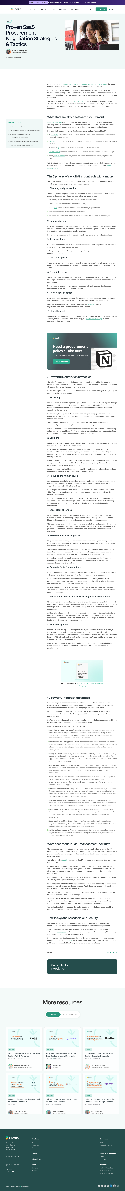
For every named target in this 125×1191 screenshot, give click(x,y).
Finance (34, 1148)
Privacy (12, 1186)
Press (102, 1156)
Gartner (52, 141)
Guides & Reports (106, 1145)
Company (35, 1168)
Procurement (36, 1145)
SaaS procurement (54, 122)
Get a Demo (101, 9)
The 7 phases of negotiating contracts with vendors (24, 130)
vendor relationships (94, 319)
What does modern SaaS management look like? (23, 141)
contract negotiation (78, 101)
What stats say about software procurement (21, 127)
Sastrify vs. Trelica (106, 1174)
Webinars (103, 1148)
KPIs (55, 208)
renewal (91, 304)
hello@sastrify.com (12, 1156)
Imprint (18, 1186)
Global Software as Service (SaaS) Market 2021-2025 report (84, 84)
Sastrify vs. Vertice (106, 1168)
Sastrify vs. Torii (105, 1171)
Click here (68, 940)
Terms (7, 1186)
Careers (34, 1171)
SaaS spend (61, 932)
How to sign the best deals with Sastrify (20, 145)
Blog (101, 1142)
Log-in (91, 9)
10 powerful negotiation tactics (18, 138)
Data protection (25, 1186)
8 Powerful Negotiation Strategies (19, 134)
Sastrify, (65, 860)
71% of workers (54, 152)
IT (32, 1142)
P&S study (54, 135)
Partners (103, 1159)
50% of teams (59, 156)
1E (58, 148)
